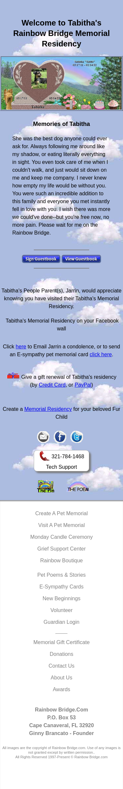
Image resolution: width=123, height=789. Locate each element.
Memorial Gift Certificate (61, 642)
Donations (61, 654)
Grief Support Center (61, 549)
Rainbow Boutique (61, 560)
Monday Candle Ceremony (61, 537)
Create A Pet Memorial (61, 513)
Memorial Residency (48, 409)
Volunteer (62, 610)
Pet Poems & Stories (61, 575)
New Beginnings (62, 598)
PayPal (83, 385)
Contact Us (61, 666)
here (21, 346)
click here (101, 354)
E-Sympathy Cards (61, 586)
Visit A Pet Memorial (61, 525)
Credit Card (52, 385)
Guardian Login (61, 622)
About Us (61, 677)
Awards (61, 689)
